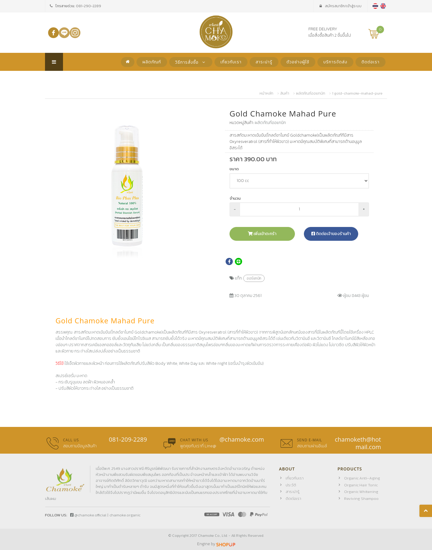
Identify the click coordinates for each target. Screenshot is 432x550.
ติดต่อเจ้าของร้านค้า (331, 234)
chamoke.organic (125, 515)
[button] (203, 116)
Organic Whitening (361, 491)
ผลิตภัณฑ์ (151, 62)
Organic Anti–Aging (362, 478)
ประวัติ (291, 485)
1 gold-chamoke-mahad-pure (357, 93)
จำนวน (235, 198)
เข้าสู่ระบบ (341, 6)
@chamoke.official (88, 515)
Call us (71, 440)
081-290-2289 (88, 6)
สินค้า (284, 93)
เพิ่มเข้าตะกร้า (262, 234)
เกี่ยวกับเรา (231, 62)
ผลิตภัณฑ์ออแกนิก (310, 93)
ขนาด (234, 169)
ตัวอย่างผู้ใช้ (297, 62)
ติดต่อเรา (371, 62)
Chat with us (194, 440)
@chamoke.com (241, 439)
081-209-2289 (128, 439)
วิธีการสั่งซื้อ (190, 62)
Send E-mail (309, 440)
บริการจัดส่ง (335, 62)
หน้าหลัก (266, 93)
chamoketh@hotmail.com (358, 443)
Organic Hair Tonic (361, 485)
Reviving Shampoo (361, 498)
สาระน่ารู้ (264, 62)
